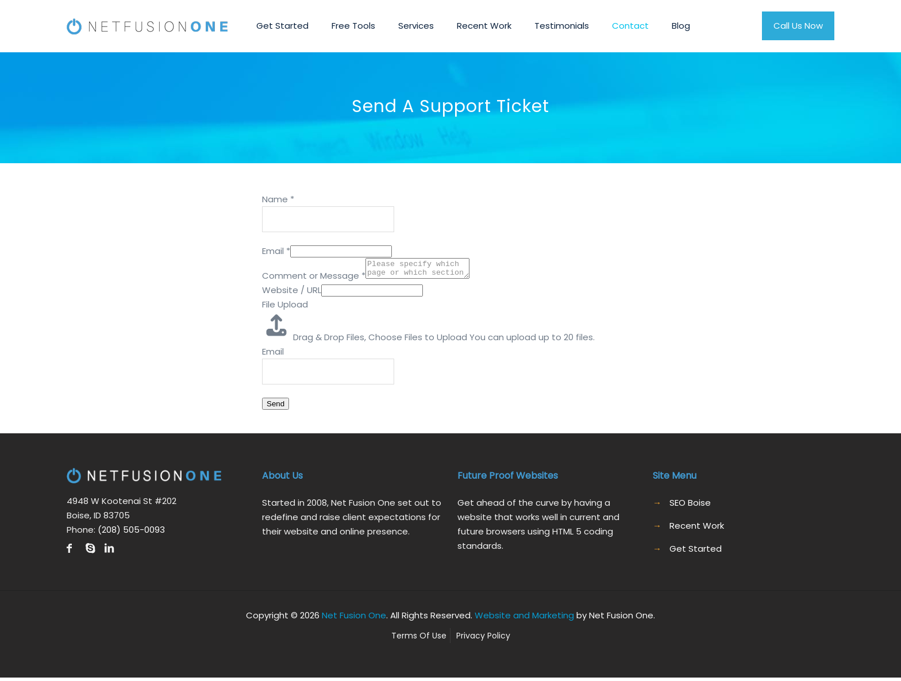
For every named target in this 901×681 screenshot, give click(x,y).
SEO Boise (690, 506)
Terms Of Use (418, 639)
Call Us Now (798, 26)
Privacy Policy (483, 639)
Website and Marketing (524, 619)
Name (278, 199)
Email (276, 251)
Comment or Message (313, 279)
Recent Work (696, 529)
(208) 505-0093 (131, 533)
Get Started (695, 552)
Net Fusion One (354, 619)
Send (275, 407)
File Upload (285, 308)
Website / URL (291, 293)
